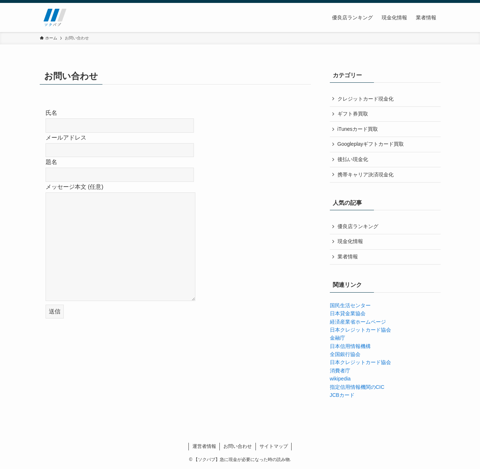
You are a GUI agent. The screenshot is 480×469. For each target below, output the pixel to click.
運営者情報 (204, 446)
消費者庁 (340, 371)
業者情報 (347, 256)
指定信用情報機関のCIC (357, 387)
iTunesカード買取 (357, 129)
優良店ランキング (357, 226)
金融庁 (337, 338)
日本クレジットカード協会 (360, 330)
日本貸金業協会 (348, 313)
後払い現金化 (352, 159)
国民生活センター (350, 305)
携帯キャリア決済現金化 (365, 174)
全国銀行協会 (345, 354)
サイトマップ (273, 446)
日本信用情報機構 (350, 346)
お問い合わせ (237, 446)
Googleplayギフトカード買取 (370, 144)
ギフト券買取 (352, 114)
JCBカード (342, 395)
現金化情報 (350, 241)
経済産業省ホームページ (358, 322)
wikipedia (340, 379)
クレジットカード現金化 (365, 99)
